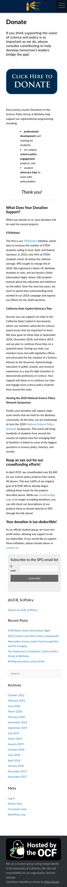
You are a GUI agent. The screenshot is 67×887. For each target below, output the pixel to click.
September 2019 (18, 727)
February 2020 (16, 717)
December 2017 (17, 771)
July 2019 (13, 733)
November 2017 (17, 776)
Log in (11, 798)
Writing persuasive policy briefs (26, 661)
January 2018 (16, 765)
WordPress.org (16, 814)
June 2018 (14, 754)
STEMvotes (30, 240)
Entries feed (15, 803)
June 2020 (14, 706)
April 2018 (14, 760)
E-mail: (13, 568)
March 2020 (15, 711)
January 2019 (16, 744)
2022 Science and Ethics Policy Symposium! (33, 636)
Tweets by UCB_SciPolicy (23, 610)
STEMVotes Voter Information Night (29, 630)
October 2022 (16, 695)
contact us (12, 547)
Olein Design (51, 881)
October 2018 (16, 749)
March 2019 (15, 738)
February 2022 (16, 700)
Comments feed (17, 809)
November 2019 (17, 722)
